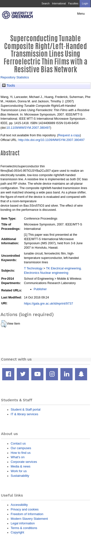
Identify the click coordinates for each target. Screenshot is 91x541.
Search (45, 3)
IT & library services (24, 414)
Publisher (40, 289)
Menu (81, 13)
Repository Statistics (14, 77)
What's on (18, 457)
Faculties (73, 3)
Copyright (17, 532)
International (59, 3)
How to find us (21, 453)
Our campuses (21, 448)
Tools (8, 85)
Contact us (18, 443)
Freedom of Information (27, 514)
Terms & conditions (24, 528)
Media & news (20, 466)
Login (85, 3)
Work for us (19, 471)
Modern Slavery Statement (29, 518)
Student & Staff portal (26, 409)
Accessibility (19, 505)
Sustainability (20, 475)
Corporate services (24, 462)
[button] (3, 324)
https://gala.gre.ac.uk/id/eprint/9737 (48, 303)
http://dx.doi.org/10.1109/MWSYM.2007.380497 (51, 140)
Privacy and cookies (25, 509)
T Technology (33, 268)
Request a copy (69, 135)
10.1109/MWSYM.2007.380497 (28, 127)
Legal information (23, 523)
